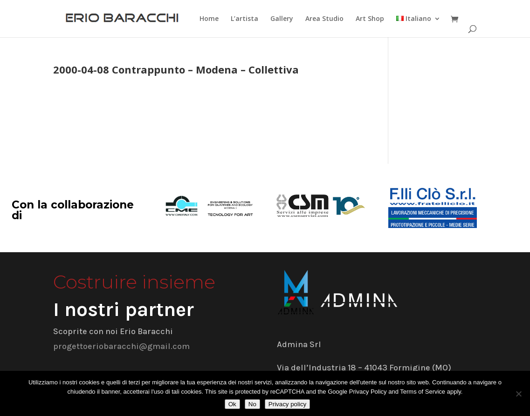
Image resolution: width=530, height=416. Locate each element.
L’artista (244, 19)
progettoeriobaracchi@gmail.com (121, 346)
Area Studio (324, 19)
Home (209, 19)
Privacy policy (287, 404)
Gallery (281, 19)
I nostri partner (123, 309)
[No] (518, 393)
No (252, 404)
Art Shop (370, 19)
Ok (232, 404)
